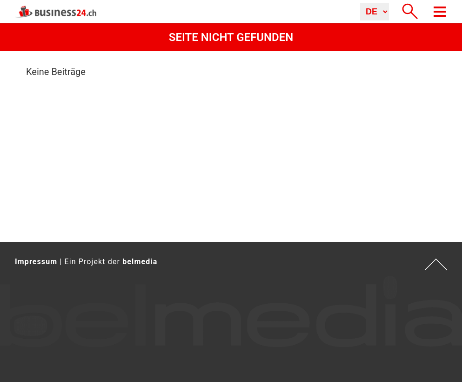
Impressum (36, 261)
